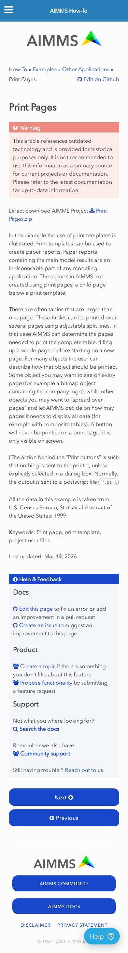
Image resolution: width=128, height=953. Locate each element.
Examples (45, 69)
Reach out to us (84, 769)
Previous (64, 817)
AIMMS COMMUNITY (64, 883)
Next (64, 797)
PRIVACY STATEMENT (82, 925)
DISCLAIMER (35, 925)
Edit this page (35, 608)
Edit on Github (100, 79)
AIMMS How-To (68, 10)
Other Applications (85, 69)
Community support (44, 753)
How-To (18, 69)
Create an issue (37, 625)
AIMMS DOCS (64, 906)
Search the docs (38, 729)
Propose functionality (45, 682)
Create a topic (37, 666)
